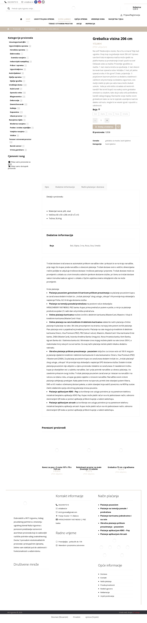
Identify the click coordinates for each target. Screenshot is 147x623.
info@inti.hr (61, 508)
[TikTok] (43, 2)
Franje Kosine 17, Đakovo (67, 516)
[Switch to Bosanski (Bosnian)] (58, 617)
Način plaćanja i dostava (92, 187)
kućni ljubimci (126, 141)
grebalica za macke (112, 141)
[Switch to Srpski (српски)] (90, 617)
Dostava (103, 574)
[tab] (47, 187)
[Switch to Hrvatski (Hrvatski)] (75, 617)
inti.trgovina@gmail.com (66, 512)
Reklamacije (105, 592)
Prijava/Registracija (131, 15)
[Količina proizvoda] (101, 120)
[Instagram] (39, 2)
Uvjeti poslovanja (107, 596)
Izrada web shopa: (126, 612)
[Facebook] (35, 2)
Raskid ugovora (106, 589)
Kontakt (103, 578)
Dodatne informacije (65, 187)
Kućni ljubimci (110, 144)
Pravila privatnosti (107, 585)
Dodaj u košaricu (105, 127)
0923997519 (62, 505)
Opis (47, 187)
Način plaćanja (105, 581)
